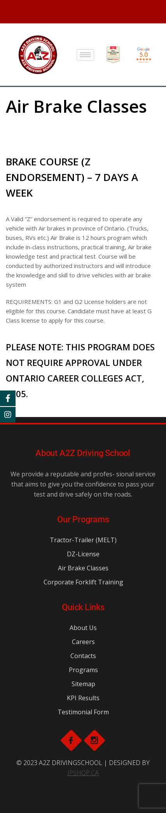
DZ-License (83, 554)
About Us (83, 627)
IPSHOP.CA (83, 773)
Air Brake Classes (83, 568)
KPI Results (83, 698)
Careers (83, 641)
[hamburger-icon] (85, 54)
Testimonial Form (83, 712)
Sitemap (83, 684)
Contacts (83, 655)
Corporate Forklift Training (83, 582)
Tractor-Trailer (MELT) (83, 540)
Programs (83, 670)
